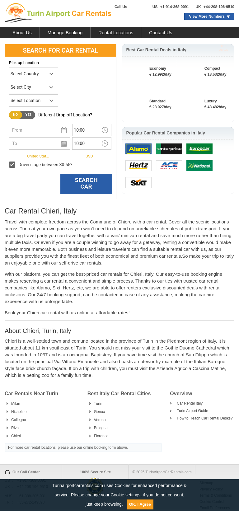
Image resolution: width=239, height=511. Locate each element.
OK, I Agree (140, 504)
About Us (22, 32)
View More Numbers (207, 16)
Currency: (72, 155)
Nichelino (18, 412)
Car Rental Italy (190, 403)
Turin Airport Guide (192, 411)
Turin (98, 403)
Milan (15, 403)
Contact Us (160, 32)
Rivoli (15, 428)
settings (132, 494)
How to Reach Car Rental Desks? (204, 418)
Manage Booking (65, 32)
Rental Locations (115, 32)
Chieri (16, 436)
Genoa (99, 412)
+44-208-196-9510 (219, 7)
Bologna (101, 428)
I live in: (16, 155)
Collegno (18, 420)
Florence (101, 436)
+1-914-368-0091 (174, 7)
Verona (100, 420)
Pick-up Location (24, 62)
